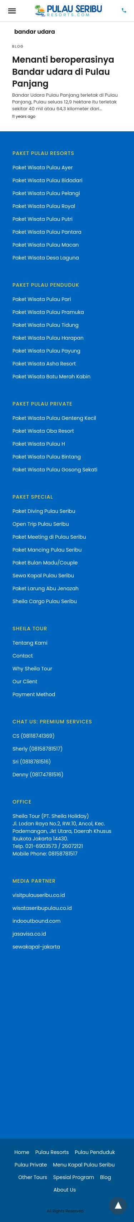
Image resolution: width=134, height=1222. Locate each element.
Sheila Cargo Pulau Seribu (45, 601)
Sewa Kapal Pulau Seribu (43, 575)
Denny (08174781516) (38, 774)
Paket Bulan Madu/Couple (45, 562)
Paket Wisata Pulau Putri (43, 219)
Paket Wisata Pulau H (39, 443)
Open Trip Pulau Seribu (41, 524)
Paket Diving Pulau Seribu (44, 511)
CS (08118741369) (34, 735)
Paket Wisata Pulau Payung (46, 350)
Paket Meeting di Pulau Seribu (49, 536)
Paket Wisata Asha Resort (44, 363)
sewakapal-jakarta (36, 946)
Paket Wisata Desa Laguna (46, 257)
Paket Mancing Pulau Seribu (47, 549)
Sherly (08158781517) (38, 748)
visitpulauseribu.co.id (39, 895)
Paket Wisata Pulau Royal (44, 206)
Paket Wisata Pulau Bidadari (48, 180)
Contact (23, 655)
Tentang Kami (30, 642)
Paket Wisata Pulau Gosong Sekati (55, 469)
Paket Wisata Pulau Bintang (47, 456)
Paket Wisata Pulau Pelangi (46, 193)
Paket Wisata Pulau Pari (42, 299)
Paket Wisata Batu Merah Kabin (51, 376)
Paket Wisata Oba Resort (43, 431)
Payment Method (34, 694)
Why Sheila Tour (32, 668)
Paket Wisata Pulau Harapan (48, 337)
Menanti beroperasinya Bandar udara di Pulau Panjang (63, 71)
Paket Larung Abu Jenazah (46, 588)
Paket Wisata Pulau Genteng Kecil (54, 418)
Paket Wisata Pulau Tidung (46, 325)
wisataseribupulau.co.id (42, 908)
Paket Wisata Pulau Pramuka (48, 312)
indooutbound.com (36, 921)
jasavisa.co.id (29, 933)
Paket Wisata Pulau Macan (46, 244)
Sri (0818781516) (32, 761)
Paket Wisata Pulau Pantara (47, 232)
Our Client (25, 681)
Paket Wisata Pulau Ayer (43, 167)
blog (18, 46)
